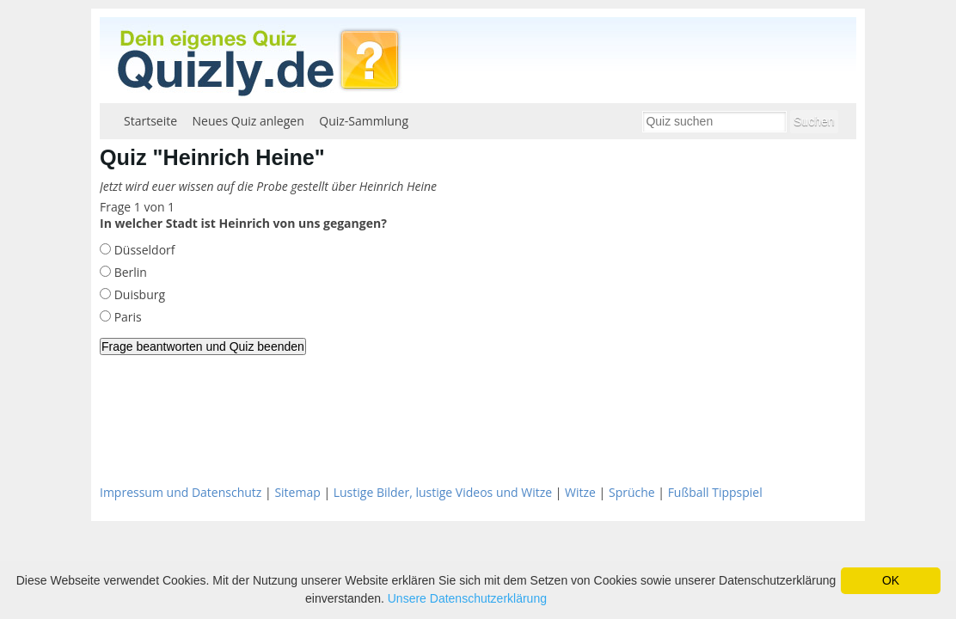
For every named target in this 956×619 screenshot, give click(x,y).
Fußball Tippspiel (715, 492)
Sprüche (632, 492)
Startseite (150, 121)
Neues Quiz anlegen (248, 121)
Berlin (129, 272)
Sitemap (297, 492)
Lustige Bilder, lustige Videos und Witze (443, 492)
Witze (580, 492)
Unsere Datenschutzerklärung (467, 598)
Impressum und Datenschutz (180, 492)
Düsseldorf (143, 250)
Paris (126, 317)
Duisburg (138, 294)
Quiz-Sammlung (363, 121)
